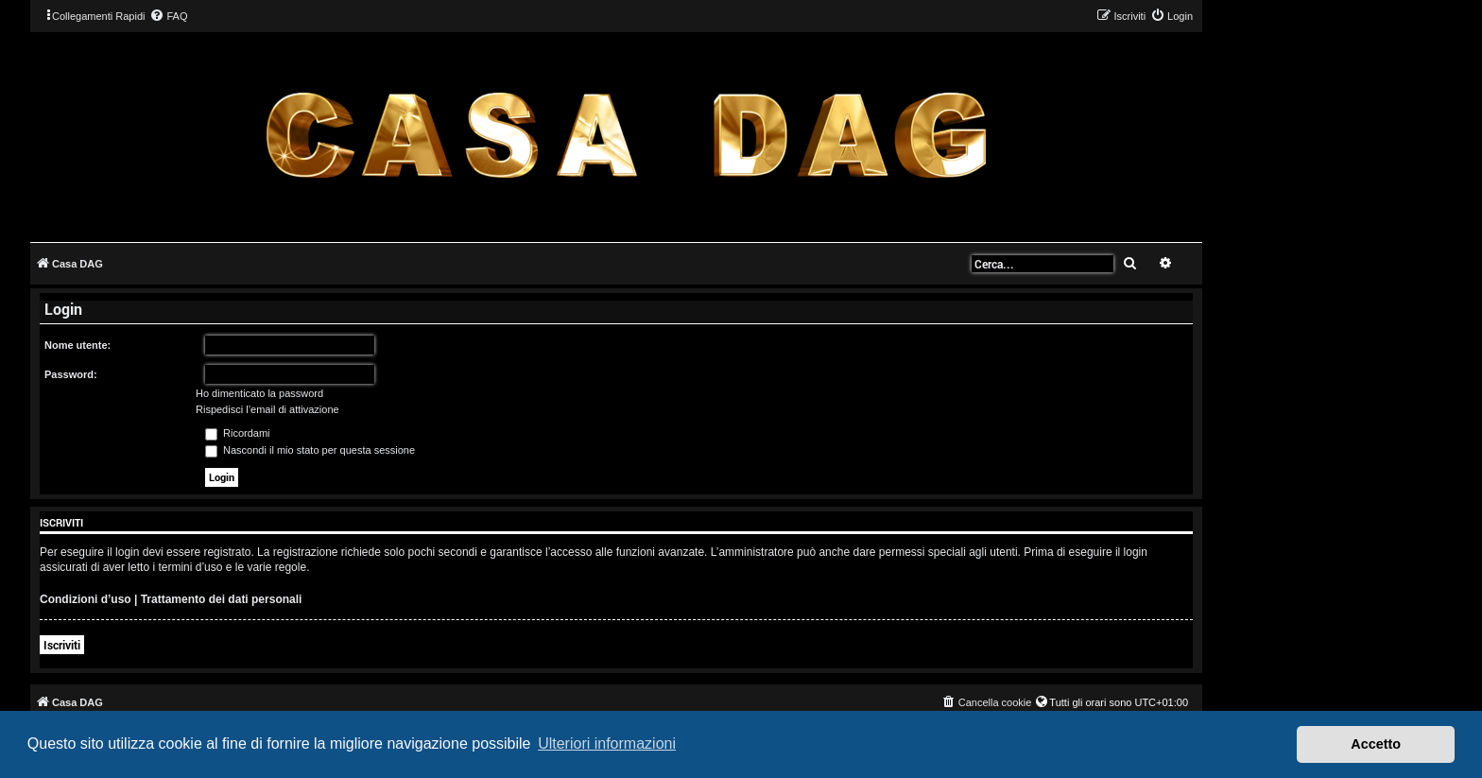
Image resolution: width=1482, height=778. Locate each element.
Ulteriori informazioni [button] (607, 743)
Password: (70, 374)
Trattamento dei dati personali (221, 599)
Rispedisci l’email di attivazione (267, 409)
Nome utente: (77, 345)
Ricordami (237, 433)
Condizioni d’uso (85, 599)
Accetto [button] (1376, 744)
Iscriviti (61, 644)
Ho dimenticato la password (259, 393)
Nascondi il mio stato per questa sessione (310, 450)
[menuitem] (168, 16)
